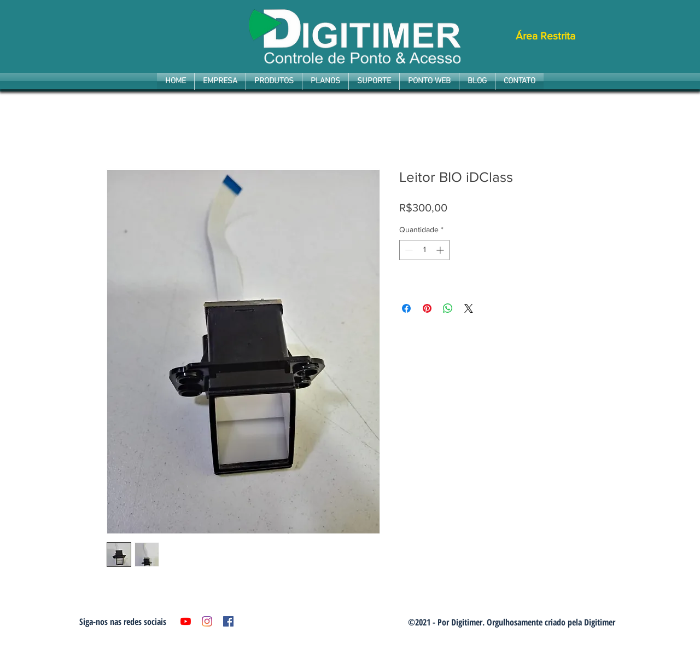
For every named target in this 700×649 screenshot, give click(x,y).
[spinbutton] (424, 250)
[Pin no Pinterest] (427, 308)
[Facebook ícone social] (228, 621)
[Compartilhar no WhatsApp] (447, 308)
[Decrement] (408, 250)
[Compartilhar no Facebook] (406, 308)
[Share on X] (468, 308)
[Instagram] (207, 621)
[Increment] (441, 250)
